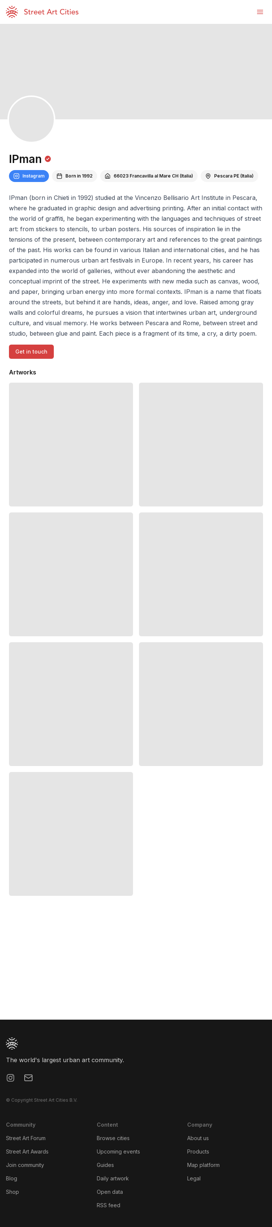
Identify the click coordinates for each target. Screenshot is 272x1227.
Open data (110, 1192)
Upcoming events (118, 1151)
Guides (105, 1165)
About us (198, 1138)
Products (198, 1151)
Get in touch (31, 351)
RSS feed (108, 1205)
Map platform (203, 1165)
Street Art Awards (27, 1151)
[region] (136, 964)
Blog (11, 1178)
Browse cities (113, 1138)
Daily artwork (113, 1178)
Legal (194, 1178)
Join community (25, 1165)
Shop (12, 1192)
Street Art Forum (26, 1138)
